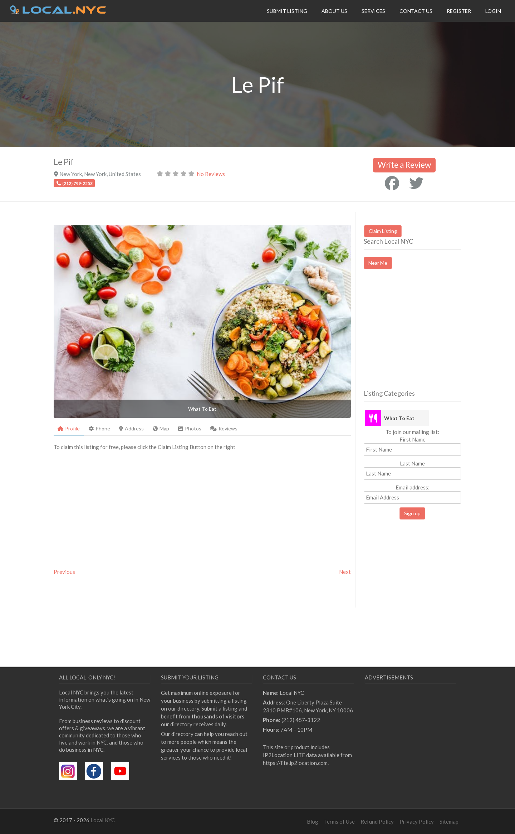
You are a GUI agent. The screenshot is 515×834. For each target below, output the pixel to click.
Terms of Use (339, 821)
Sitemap (449, 821)
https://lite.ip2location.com (295, 763)
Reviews (223, 428)
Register (459, 11)
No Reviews (211, 174)
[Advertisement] (424, 336)
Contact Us (415, 11)
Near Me (377, 263)
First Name (412, 439)
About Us (334, 11)
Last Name (412, 463)
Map (161, 428)
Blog (312, 821)
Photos (189, 428)
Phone (99, 428)
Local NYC (102, 820)
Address (131, 428)
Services (373, 11)
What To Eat (399, 418)
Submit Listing (287, 11)
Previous (64, 572)
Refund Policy (377, 821)
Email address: (412, 494)
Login (493, 11)
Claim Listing (383, 231)
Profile (69, 428)
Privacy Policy (416, 821)
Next (345, 572)
